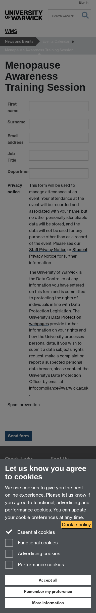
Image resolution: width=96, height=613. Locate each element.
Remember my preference (48, 591)
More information (48, 602)
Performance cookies (34, 565)
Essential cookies (30, 532)
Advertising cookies (32, 554)
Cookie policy (76, 525)
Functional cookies (31, 543)
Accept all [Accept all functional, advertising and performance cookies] (48, 580)
